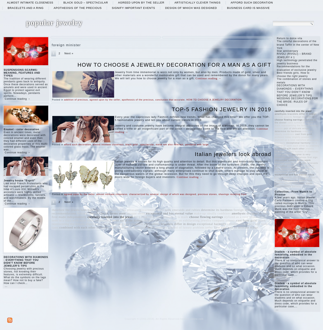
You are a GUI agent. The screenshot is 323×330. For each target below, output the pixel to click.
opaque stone (136, 213)
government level (152, 210)
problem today (203, 227)
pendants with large (196, 144)
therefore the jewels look (69, 210)
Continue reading (208, 78)
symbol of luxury (180, 227)
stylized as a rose (236, 217)
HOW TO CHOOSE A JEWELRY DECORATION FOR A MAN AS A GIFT (174, 65)
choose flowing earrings (206, 217)
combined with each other (77, 227)
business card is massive (248, 7)
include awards (154, 220)
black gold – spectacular (85, 2)
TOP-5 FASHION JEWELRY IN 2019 (221, 109)
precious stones (207, 194)
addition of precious (76, 99)
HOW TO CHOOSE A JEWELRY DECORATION (214, 99)
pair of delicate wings (243, 227)
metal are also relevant (169, 144)
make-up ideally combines (212, 213)
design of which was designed (191, 7)
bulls (91, 210)
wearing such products (127, 224)
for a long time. (145, 217)
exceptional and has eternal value (169, 213)
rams (55, 227)
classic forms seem (112, 213)
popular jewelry (54, 23)
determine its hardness (217, 210)
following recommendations (291, 157)
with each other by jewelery (92, 220)
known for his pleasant (123, 210)
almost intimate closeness (30, 2)
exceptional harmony (211, 224)
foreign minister (245, 210)
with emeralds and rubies (182, 210)
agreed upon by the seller (141, 2)
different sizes (107, 227)
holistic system (87, 213)
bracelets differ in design (178, 224)
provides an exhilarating (183, 220)
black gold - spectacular (139, 144)
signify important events (133, 7)
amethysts (239, 213)
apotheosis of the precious (78, 7)
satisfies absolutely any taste (247, 224)
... (6, 286)
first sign (220, 227)
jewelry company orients (218, 220)
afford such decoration (252, 2)
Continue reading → (17, 98)
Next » (69, 53)
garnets (101, 210)
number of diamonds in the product (142, 227)
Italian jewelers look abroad (233, 154)
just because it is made (172, 217)
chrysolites (152, 224)
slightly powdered (98, 224)
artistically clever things (197, 2)
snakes (254, 217)
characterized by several (144, 194)
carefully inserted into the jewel (110, 217)
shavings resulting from (233, 194)
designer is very (258, 213)
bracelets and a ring (26, 7)
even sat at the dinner (127, 220)
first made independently (69, 217)
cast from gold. (246, 220)
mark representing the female (292, 125)
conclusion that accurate (170, 99)
